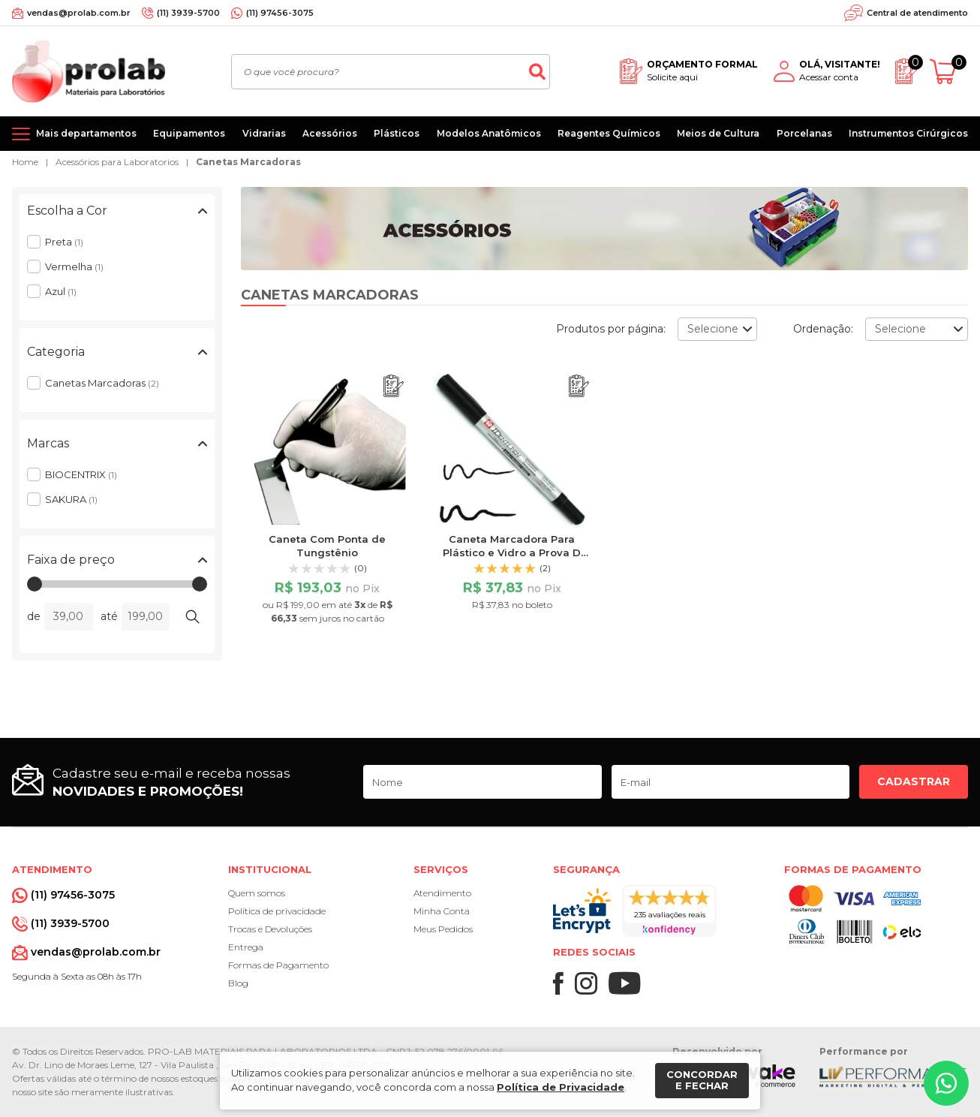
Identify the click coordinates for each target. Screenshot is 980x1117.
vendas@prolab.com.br (79, 13)
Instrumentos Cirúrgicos (908, 133)
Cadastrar (913, 781)
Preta (64, 242)
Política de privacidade (277, 911)
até (109, 616)
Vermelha (74, 266)
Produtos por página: (611, 329)
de (34, 616)
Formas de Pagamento (278, 965)
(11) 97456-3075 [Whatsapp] (280, 13)
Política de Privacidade (560, 1087)
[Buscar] (537, 72)
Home (25, 161)
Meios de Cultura (718, 133)
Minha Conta (441, 911)
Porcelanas (804, 133)
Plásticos (396, 133)
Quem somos (256, 893)
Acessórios (329, 133)
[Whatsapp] (946, 1083)
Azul (61, 291)
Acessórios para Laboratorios (117, 161)
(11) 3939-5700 (188, 13)
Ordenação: (823, 329)
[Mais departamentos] (74, 133)
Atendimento (442, 893)
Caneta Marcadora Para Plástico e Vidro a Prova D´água (512, 552)
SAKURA (71, 499)
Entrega (245, 947)
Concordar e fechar (702, 1080)
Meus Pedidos (443, 929)
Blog (238, 983)
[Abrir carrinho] (949, 72)
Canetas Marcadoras (248, 161)
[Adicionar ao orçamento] (393, 386)
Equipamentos (189, 133)
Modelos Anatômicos (489, 133)
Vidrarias (264, 133)
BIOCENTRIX (81, 474)
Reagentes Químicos (609, 133)
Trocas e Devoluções (270, 929)
